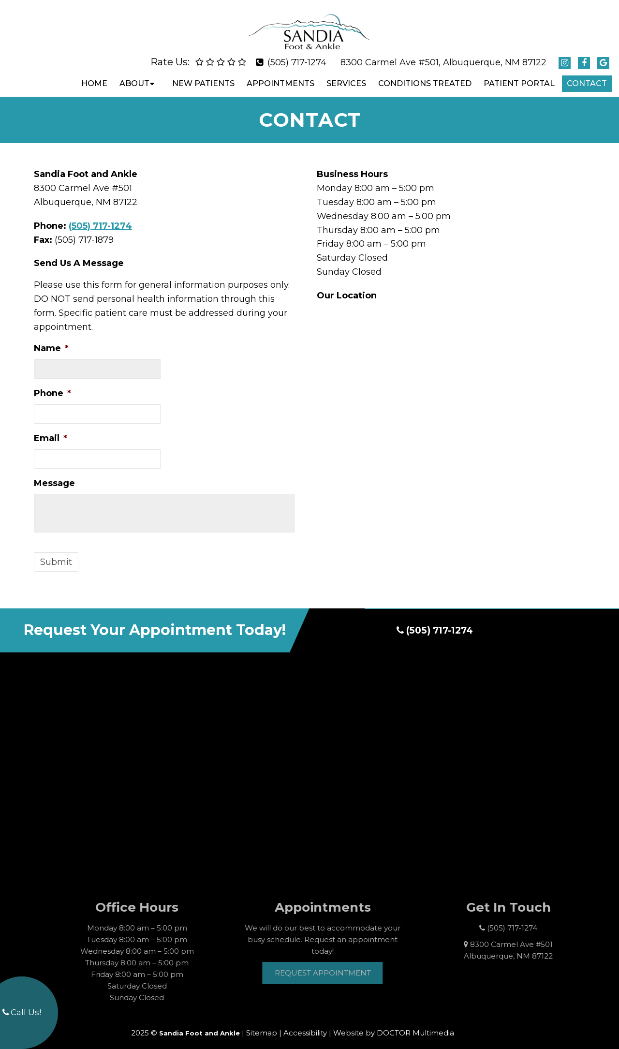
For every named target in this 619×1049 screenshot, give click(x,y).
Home (94, 75)
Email (50, 430)
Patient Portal (519, 75)
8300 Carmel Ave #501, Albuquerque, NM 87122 (443, 54)
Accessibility (305, 1025)
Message (54, 475)
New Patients (203, 75)
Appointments (280, 75)
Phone (52, 385)
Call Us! (21, 1012)
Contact (587, 75)
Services (346, 75)
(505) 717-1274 (296, 54)
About (134, 75)
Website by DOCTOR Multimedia (393, 1025)
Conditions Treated (425, 75)
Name (51, 340)
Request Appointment (335, 964)
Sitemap (261, 1025)
